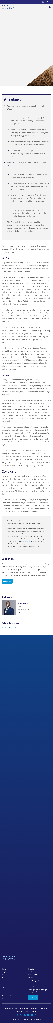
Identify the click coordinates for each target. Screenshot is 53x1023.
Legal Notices (24, 1008)
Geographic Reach (8, 996)
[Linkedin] (28, 1015)
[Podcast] (35, 1015)
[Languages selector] (46, 2)
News (4, 999)
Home (4, 969)
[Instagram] (24, 1015)
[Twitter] (21, 1015)
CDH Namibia (32, 978)
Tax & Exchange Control (11, 628)
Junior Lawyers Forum (35, 981)
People (4, 972)
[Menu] (44, 7)
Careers (4, 975)
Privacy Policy (45, 1008)
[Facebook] (17, 1015)
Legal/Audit (34, 1008)
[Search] (50, 7)
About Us (31, 969)
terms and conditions (27, 541)
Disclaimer (20, 1011)
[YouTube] (32, 1015)
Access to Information (10, 1008)
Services (4, 993)
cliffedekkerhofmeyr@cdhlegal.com (18, 549)
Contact (4, 978)
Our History (32, 972)
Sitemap (33, 1011)
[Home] (8, 7)
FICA (27, 1011)
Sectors (4, 990)
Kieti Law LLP (32, 975)
